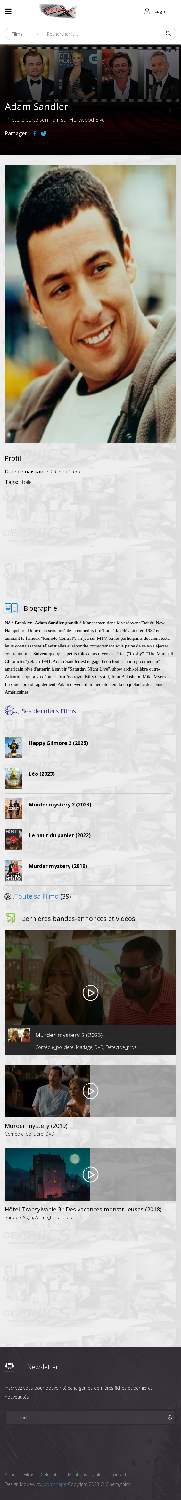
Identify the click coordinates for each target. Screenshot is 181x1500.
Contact (118, 1475)
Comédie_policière (54, 1047)
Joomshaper (55, 1484)
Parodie (13, 1217)
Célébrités (51, 1475)
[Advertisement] (90, 548)
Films (29, 1475)
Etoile (25, 482)
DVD (99, 1047)
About (11, 1475)
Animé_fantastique (54, 1217)
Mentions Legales (86, 1475)
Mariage (84, 1047)
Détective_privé (121, 1047)
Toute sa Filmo (36, 896)
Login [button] (160, 11)
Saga (28, 1217)
